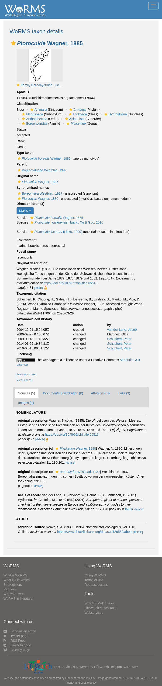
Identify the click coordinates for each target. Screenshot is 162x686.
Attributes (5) (100, 393)
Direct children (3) (30, 204)
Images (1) (26, 403)
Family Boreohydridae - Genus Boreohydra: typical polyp (62, 85)
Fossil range (26, 251)
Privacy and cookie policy (81, 682)
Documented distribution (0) (63, 393)
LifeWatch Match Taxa (101, 608)
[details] (39, 288)
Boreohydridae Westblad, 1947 (42, 170)
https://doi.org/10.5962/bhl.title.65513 (70, 283)
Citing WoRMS (95, 575)
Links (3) (123, 393)
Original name (27, 176)
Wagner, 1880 (37, 198)
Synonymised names (33, 188)
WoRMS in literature (18, 598)
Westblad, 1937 (39, 193)
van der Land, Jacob (122, 329)
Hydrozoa (77, 114)
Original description (32, 263)
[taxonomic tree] (26, 374)
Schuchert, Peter (119, 339)
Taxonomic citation (31, 293)
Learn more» (131, 666)
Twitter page (15, 636)
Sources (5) (26, 393)
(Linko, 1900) (55, 232)
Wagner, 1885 (44, 158)
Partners (9, 589)
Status (22, 129)
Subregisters (12, 584)
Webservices (94, 612)
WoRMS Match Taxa (99, 603)
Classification (27, 104)
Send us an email (19, 631)
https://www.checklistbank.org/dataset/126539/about (94, 532)
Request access (96, 584)
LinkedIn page (17, 645)
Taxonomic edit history (34, 319)
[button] (13, 43)
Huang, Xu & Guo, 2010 (66, 222)
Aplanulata (74, 119)
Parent (22, 164)
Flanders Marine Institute (80, 678)
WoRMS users (13, 594)
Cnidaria (77, 109)
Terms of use (94, 580)
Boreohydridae (34, 123)
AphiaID (23, 92)
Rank (20, 141)
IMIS (128, 509)
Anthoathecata (34, 119)
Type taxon (25, 153)
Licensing (24, 354)
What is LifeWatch (16, 580)
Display (25, 210)
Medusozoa (32, 114)
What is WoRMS (15, 575)
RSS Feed (14, 640)
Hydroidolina (115, 114)
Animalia (38, 109)
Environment (27, 240)
